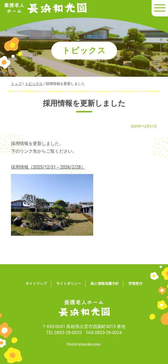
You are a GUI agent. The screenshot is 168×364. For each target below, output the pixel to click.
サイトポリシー (68, 283)
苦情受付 (135, 283)
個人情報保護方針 (104, 283)
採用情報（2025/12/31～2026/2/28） (48, 167)
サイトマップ (36, 283)
